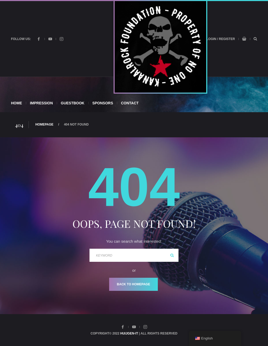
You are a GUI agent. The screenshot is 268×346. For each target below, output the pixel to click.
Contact (129, 103)
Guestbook (72, 103)
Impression (41, 103)
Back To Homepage (133, 284)
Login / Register (220, 39)
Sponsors (102, 103)
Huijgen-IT (129, 333)
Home (16, 103)
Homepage (44, 124)
